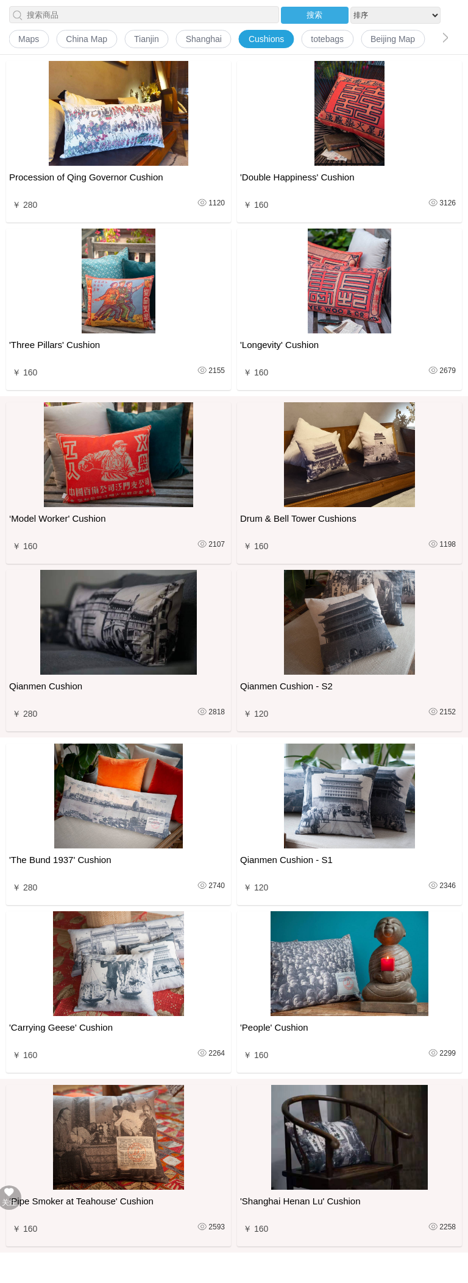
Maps (28, 39)
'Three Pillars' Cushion (54, 344)
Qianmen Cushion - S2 (286, 686)
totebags (327, 39)
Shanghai (204, 39)
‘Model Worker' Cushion (57, 518)
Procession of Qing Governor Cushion (86, 177)
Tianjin (146, 39)
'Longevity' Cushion (279, 344)
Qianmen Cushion (45, 686)
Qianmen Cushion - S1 (286, 860)
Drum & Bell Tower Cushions (298, 518)
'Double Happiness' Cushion (297, 177)
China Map (86, 39)
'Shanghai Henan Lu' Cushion (300, 1201)
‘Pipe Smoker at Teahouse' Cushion (81, 1201)
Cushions (266, 39)
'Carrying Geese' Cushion (61, 1027)
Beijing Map (392, 39)
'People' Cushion (274, 1027)
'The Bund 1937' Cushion (60, 860)
